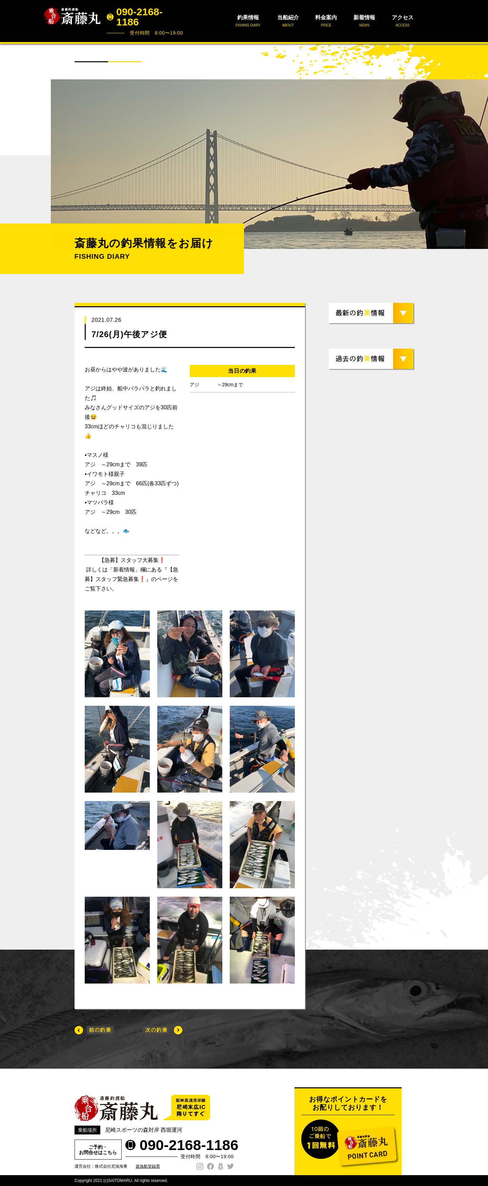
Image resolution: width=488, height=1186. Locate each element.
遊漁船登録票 (148, 1166)
